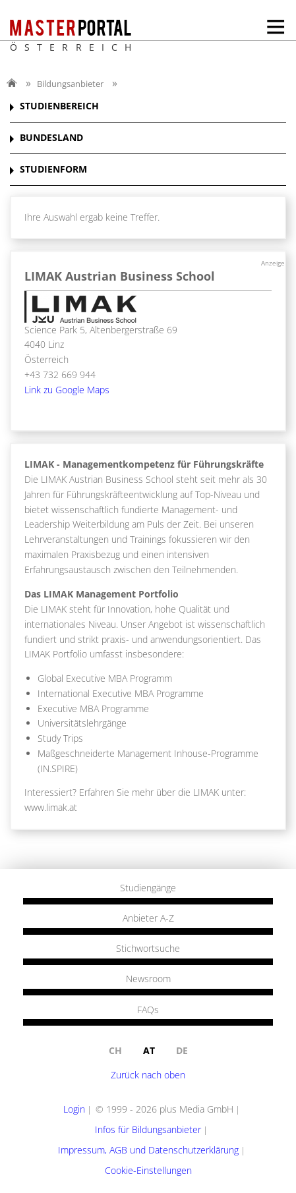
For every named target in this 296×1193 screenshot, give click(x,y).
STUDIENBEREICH (59, 106)
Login (74, 1109)
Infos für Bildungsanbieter (148, 1129)
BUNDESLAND (51, 138)
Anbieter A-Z (148, 918)
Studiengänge (148, 888)
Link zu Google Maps (66, 389)
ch (115, 1050)
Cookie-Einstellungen (148, 1170)
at (149, 1050)
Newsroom (148, 979)
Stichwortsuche (148, 949)
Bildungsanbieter (70, 84)
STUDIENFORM (53, 169)
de (182, 1050)
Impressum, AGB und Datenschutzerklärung (148, 1150)
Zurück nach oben (148, 1074)
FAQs (148, 1010)
